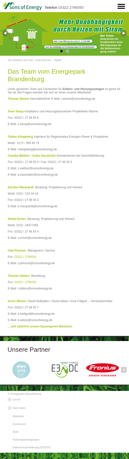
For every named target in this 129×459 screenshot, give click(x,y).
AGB (15, 431)
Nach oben (19, 407)
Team (58, 60)
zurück (16, 399)
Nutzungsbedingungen (26, 439)
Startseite (18, 416)
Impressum (19, 424)
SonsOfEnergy (26, 6)
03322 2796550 (63, 7)
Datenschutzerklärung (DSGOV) (32, 447)
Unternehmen (43, 60)
